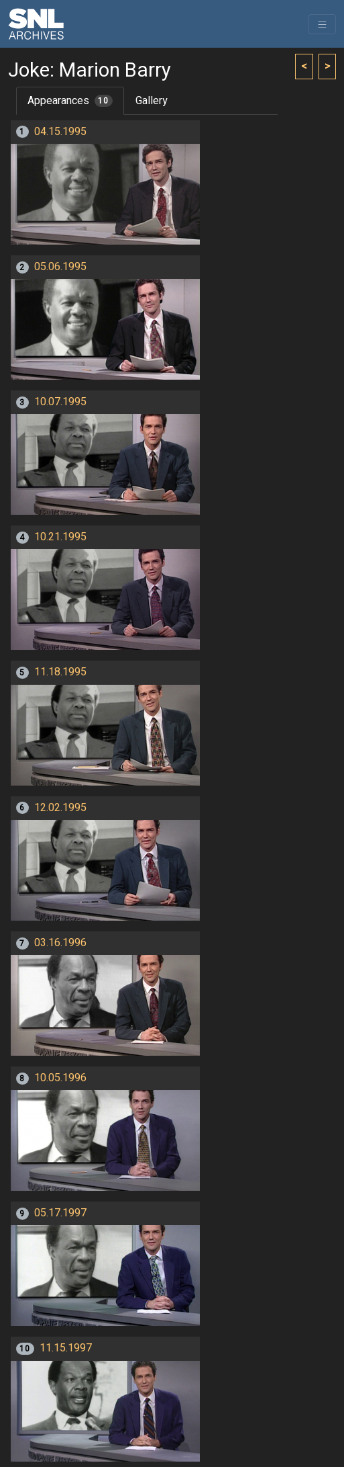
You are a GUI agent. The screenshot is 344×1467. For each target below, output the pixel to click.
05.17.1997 (60, 1213)
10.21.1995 (60, 537)
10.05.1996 (60, 1078)
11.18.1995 (60, 672)
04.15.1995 (60, 132)
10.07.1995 (60, 402)
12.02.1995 (60, 808)
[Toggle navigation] (322, 24)
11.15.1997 (66, 1348)
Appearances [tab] (70, 101)
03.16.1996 (60, 943)
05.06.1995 (60, 267)
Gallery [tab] (151, 101)
